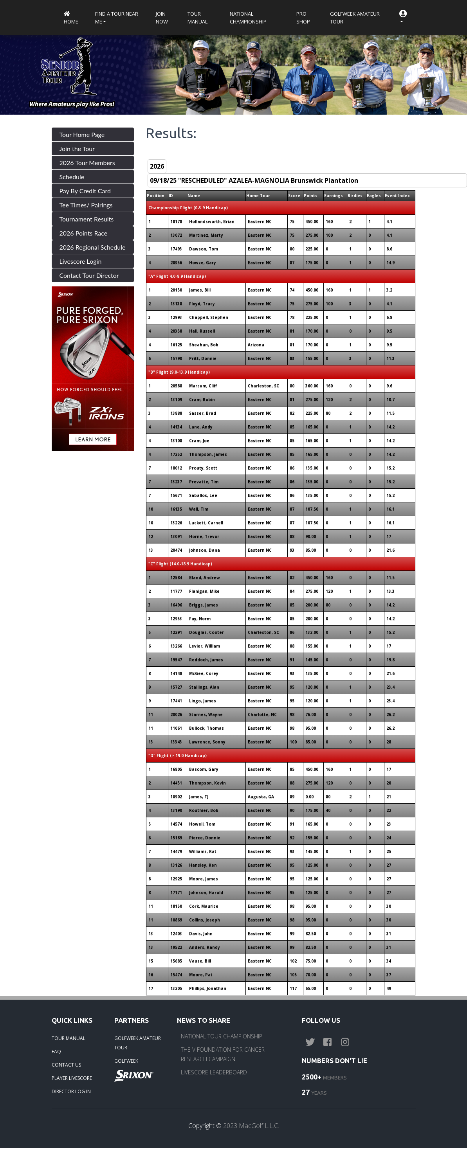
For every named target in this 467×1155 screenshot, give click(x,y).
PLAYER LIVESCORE (72, 1078)
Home (71, 18)
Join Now (162, 17)
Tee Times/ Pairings (86, 205)
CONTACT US (66, 1064)
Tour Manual (197, 17)
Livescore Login (81, 261)
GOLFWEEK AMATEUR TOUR (137, 1043)
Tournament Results (87, 219)
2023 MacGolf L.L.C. (251, 1125)
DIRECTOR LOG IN (71, 1091)
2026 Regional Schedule (93, 247)
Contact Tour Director (89, 275)
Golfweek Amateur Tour (355, 17)
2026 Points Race (84, 233)
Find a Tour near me (116, 17)
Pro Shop (303, 17)
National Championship (248, 17)
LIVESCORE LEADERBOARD (214, 1072)
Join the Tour (77, 148)
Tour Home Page (82, 134)
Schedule (72, 176)
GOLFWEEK (126, 1061)
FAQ (56, 1051)
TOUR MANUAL (68, 1038)
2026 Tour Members (87, 162)
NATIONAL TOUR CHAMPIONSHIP (221, 1036)
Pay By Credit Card (85, 190)
